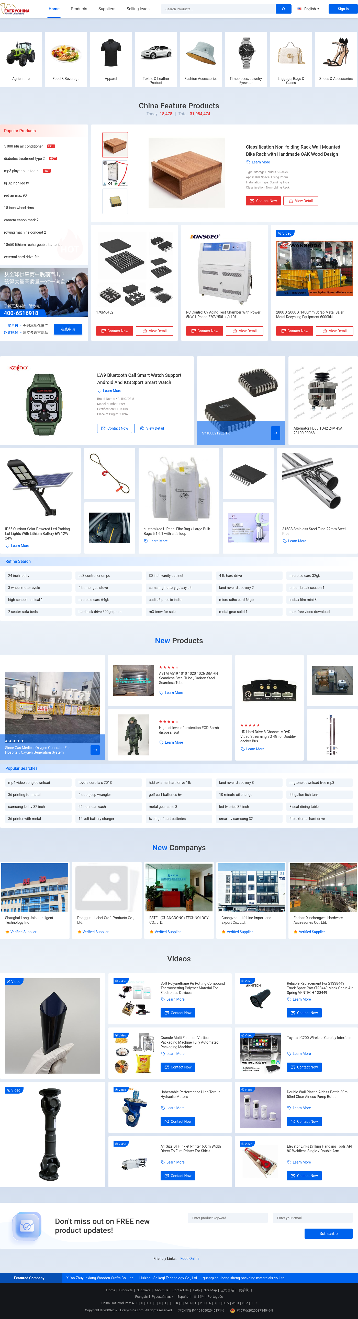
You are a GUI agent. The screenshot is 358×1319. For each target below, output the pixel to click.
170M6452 (104, 312)
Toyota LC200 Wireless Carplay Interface (319, 1038)
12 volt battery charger (96, 819)
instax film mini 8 (303, 600)
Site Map (210, 1290)
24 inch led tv (18, 576)
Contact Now (263, 201)
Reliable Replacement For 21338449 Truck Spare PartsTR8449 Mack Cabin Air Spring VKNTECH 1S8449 (320, 988)
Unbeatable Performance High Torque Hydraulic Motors (190, 1094)
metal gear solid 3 (163, 807)
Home (54, 8)
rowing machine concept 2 (25, 232)
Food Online (190, 1258)
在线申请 (68, 329)
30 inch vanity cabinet (166, 576)
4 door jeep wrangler (95, 795)
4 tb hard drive (230, 576)
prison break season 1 (307, 588)
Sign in (343, 9)
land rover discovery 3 (236, 783)
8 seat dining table (304, 807)
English (308, 9)
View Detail (301, 201)
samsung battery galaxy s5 (170, 588)
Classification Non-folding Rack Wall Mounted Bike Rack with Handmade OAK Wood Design (293, 150)
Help (196, 1290)
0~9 (253, 1303)
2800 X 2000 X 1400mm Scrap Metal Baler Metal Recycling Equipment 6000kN (310, 314)
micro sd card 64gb (94, 600)
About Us (161, 1290)
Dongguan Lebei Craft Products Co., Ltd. (105, 920)
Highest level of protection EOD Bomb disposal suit (189, 730)
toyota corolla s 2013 (95, 783)
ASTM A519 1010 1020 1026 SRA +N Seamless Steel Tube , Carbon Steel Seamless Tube (188, 678)
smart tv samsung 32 (236, 819)
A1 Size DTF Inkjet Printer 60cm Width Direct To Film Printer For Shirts (191, 1148)
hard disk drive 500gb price (100, 612)
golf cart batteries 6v (165, 795)
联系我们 (245, 1290)
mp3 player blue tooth (21, 171)
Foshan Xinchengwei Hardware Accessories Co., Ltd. (318, 920)
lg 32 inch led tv (16, 183)
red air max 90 (15, 195)
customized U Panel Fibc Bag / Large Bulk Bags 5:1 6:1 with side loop (177, 531)
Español (183, 1296)
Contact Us (180, 1290)
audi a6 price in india (165, 600)
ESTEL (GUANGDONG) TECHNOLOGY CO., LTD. (179, 920)
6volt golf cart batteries (167, 819)
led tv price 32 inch (234, 807)
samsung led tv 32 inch (26, 807)
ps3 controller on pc (94, 576)
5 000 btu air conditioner (23, 146)
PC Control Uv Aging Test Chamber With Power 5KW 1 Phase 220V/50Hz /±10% (223, 314)
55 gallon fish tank (304, 795)
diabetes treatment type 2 (24, 159)
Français (141, 1296)
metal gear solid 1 (233, 612)
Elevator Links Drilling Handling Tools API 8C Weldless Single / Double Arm (319, 1148)
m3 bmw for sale (162, 612)
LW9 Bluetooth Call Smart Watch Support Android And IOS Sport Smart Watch (139, 378)
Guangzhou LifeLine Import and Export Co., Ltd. (246, 920)
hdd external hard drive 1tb (170, 783)
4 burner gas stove (93, 588)
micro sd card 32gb (304, 576)
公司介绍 (227, 1290)
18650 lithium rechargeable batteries (33, 245)
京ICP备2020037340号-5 (251, 1310)
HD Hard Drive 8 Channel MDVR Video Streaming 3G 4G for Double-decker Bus (268, 736)
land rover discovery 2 (236, 588)
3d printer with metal (24, 819)
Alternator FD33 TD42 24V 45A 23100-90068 (318, 430)
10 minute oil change (235, 795)
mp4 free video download (309, 612)
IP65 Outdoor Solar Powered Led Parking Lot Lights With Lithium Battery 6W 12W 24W (37, 533)
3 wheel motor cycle (24, 588)
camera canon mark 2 (21, 220)
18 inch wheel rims (19, 208)
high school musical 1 (25, 600)
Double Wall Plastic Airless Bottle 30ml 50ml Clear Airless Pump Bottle (318, 1094)
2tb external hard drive (307, 819)
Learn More (258, 162)
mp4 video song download (29, 783)
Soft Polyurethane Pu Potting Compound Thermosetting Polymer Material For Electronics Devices (193, 988)
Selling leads (138, 8)
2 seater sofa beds (23, 612)
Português (215, 1296)
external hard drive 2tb (22, 257)
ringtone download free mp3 (311, 783)
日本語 (199, 1296)
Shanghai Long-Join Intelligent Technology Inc (29, 920)
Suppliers (106, 8)
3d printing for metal (24, 795)
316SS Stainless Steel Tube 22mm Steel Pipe (314, 531)
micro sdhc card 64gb (236, 600)
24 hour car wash (92, 807)
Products (79, 8)
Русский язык (162, 1296)
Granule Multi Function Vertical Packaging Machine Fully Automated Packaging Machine (190, 1042)
